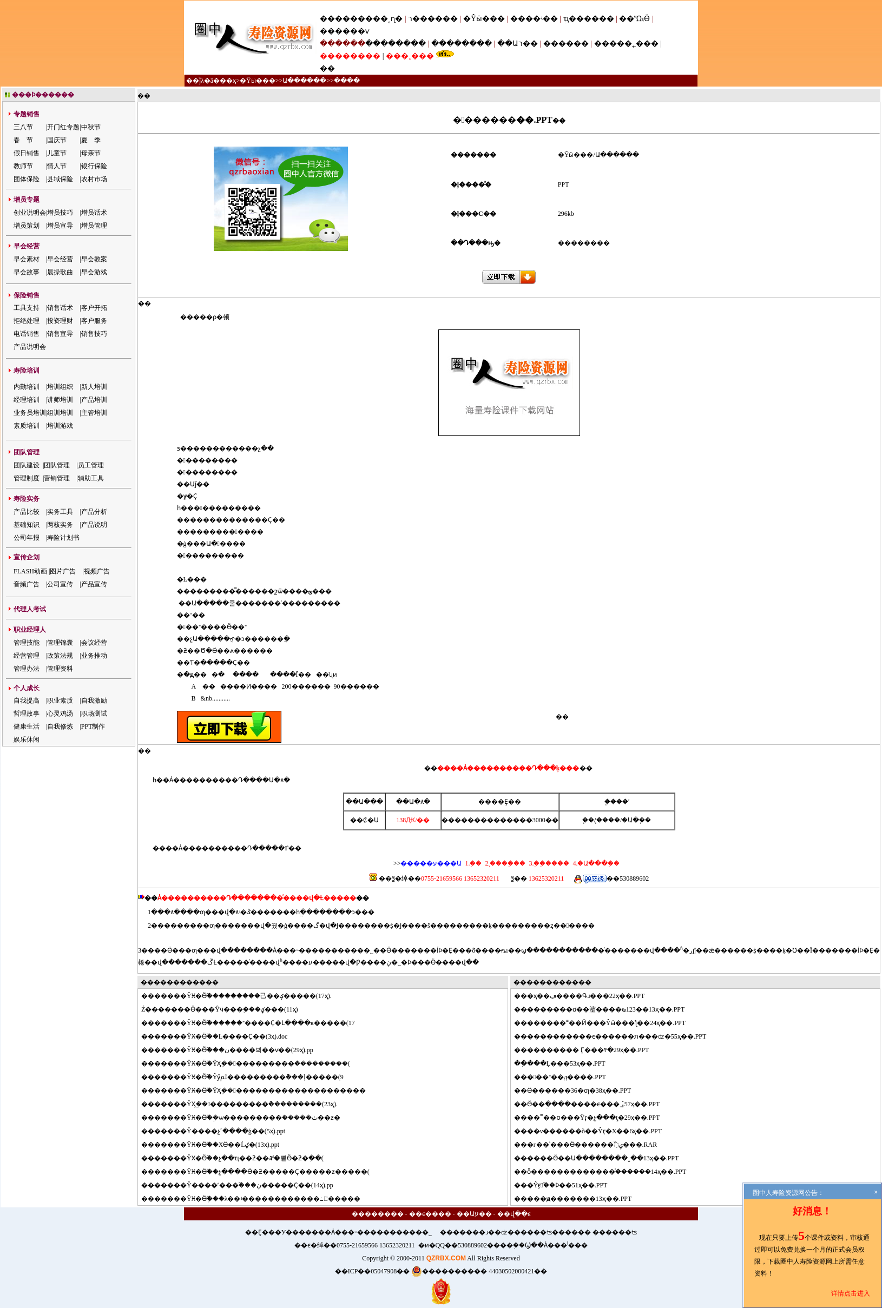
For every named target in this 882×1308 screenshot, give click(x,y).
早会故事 (27, 272)
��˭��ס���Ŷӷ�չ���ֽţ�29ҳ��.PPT (593, 1117)
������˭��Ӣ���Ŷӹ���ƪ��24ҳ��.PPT (606, 1023)
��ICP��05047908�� (372, 1271)
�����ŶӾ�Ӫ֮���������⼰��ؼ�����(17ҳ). (243, 996)
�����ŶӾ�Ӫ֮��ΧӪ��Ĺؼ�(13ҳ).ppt (216, 1144)
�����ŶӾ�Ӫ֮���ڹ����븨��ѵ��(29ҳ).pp (233, 1050)
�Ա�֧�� (636, 820)
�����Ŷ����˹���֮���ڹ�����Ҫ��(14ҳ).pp (243, 1185)
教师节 (23, 166)
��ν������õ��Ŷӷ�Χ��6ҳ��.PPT (594, 1131)
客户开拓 (94, 308)
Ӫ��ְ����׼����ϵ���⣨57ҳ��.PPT (593, 1104)
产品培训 (94, 400)
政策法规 (60, 655)
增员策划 (27, 225)
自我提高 (27, 700)
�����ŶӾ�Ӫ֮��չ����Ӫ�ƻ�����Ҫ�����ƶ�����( (262, 1171)
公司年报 (27, 537)
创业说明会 (30, 212)
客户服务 (94, 321)
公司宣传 (60, 584)
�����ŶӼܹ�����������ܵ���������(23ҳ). (246, 1104)
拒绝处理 (27, 321)
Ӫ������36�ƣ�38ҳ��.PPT (579, 1090)
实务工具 (60, 512)
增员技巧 (60, 212)
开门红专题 (63, 127)
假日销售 (27, 153)
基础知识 (27, 525)
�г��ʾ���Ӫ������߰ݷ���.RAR (592, 1144)
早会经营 (60, 259)
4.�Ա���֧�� (595, 863)
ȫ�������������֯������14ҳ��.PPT (607, 1171)
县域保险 (60, 179)
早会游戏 (94, 272)
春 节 (23, 140)
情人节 (57, 166)
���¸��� (410, 56)
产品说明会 (30, 347)
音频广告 (27, 584)
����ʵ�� (534, 19)
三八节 (23, 127)
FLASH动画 (30, 571)
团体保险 (27, 179)
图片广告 (63, 571)
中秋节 (91, 127)
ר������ (434, 19)
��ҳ (228, 80)
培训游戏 (60, 426)
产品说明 (94, 525)
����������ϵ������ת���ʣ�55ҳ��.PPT (617, 1036)
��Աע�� (474, 1214)
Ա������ (304, 80)
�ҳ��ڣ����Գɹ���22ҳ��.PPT (586, 996)
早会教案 (94, 259)
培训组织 (60, 387)
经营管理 (27, 655)
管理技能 (27, 642)
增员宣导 (60, 225)
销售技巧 (94, 334)
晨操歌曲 (60, 272)
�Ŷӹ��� (484, 19)
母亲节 (91, 153)
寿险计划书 (63, 537)
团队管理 (57, 465)
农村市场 (94, 179)
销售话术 (60, 308)
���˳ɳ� (384, 19)
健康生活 (27, 726)
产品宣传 (94, 584)
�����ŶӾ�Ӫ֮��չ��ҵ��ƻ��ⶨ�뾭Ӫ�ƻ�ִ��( (239, 1158)
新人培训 (94, 387)
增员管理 (94, 225)
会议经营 (94, 642)
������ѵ (344, 31)
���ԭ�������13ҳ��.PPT (579, 1199)
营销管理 (57, 478)
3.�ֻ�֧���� (548, 863)
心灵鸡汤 (60, 713)
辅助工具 (91, 478)
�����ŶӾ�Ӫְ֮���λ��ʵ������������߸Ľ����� (257, 1199)
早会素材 (27, 259)
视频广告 (97, 571)
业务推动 (94, 655)
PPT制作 (93, 726)
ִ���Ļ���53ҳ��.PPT (566, 1063)
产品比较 (27, 512)
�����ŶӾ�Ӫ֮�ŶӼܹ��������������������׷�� (260, 1090)
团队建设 (27, 465)
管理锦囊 (60, 642)
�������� (395, 43)
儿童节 (57, 153)
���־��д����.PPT (566, 1077)
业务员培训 (30, 413)
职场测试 (94, 713)
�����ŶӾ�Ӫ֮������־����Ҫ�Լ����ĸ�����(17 (254, 1023)
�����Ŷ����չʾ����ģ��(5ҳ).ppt (219, 1131)
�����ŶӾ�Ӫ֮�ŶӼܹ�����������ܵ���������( (252, 1063)
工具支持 (27, 308)
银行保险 (94, 166)
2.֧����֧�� (504, 863)
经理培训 (27, 400)
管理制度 (27, 478)
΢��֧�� (588, 820)
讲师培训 (60, 400)
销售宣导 (60, 334)
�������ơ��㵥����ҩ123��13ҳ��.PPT (606, 1009)
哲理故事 (27, 713)
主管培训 (94, 413)
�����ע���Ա (431, 863)
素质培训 (27, 426)
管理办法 (27, 668)
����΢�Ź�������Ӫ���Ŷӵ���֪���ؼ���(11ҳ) (219, 1009)
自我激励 (94, 700)
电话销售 (27, 334)
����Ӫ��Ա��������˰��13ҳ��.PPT (603, 1158)
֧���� (608, 820)
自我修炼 (60, 726)
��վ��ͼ (514, 1214)
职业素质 (60, 700)
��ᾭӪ (634, 19)
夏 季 (91, 140)
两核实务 (60, 525)
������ (566, 43)
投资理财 (60, 321)
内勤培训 (27, 387)
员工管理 (91, 465)
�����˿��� (626, 43)
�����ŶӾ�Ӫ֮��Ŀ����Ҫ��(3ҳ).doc (220, 1036)
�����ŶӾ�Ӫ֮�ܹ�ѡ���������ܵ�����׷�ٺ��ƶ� (247, 1117)
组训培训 (60, 413)
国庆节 (57, 140)
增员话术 (94, 212)
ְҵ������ (588, 19)
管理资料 (60, 668)
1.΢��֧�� (473, 863)
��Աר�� (517, 43)
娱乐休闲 (27, 739)
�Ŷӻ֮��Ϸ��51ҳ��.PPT (567, 1185)
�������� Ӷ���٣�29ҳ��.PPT (588, 1050)
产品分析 (94, 512)
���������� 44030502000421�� (479, 1271)
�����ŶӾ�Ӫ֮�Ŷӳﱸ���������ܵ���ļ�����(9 (249, 1077)
